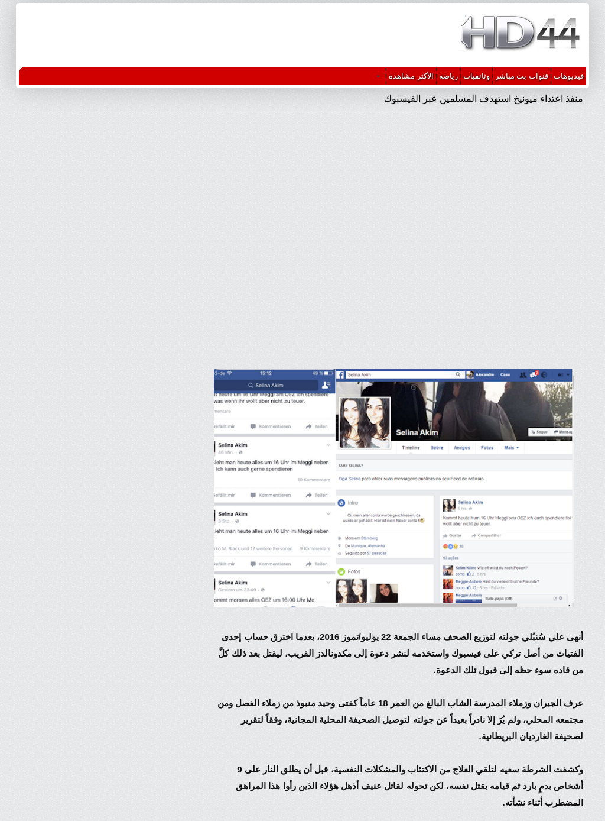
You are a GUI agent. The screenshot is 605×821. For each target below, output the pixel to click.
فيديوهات (569, 76)
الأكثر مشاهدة (411, 76)
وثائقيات (476, 76)
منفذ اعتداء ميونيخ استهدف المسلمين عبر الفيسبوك (483, 98)
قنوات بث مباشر (521, 76)
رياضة (448, 76)
